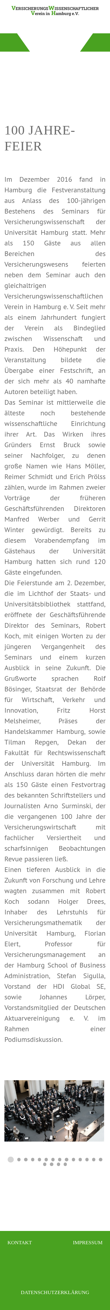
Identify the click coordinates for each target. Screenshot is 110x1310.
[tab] (11, 1160)
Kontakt (19, 1242)
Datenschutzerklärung (55, 1292)
